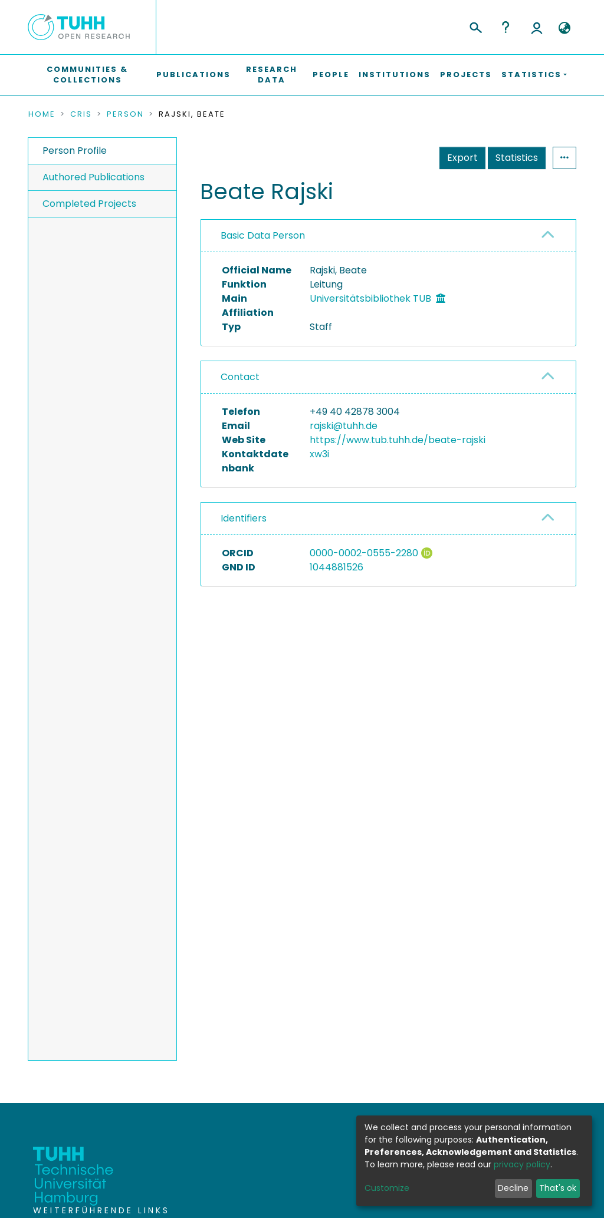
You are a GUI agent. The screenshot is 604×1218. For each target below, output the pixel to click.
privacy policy (522, 1164)
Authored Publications (93, 177)
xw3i (319, 454)
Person (125, 114)
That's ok (557, 1188)
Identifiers (244, 518)
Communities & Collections (87, 74)
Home (41, 114)
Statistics (516, 157)
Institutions (395, 74)
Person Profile (74, 150)
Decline (513, 1188)
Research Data (271, 74)
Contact (240, 377)
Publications (193, 74)
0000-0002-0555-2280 (364, 553)
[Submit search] (475, 26)
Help (505, 27)
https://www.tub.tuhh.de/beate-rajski (397, 440)
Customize (387, 1188)
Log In (536, 27)
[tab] (388, 236)
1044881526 (336, 567)
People (331, 74)
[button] (564, 28)
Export (462, 157)
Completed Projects (89, 203)
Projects (466, 74)
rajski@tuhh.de (344, 426)
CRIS (81, 114)
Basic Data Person (263, 235)
